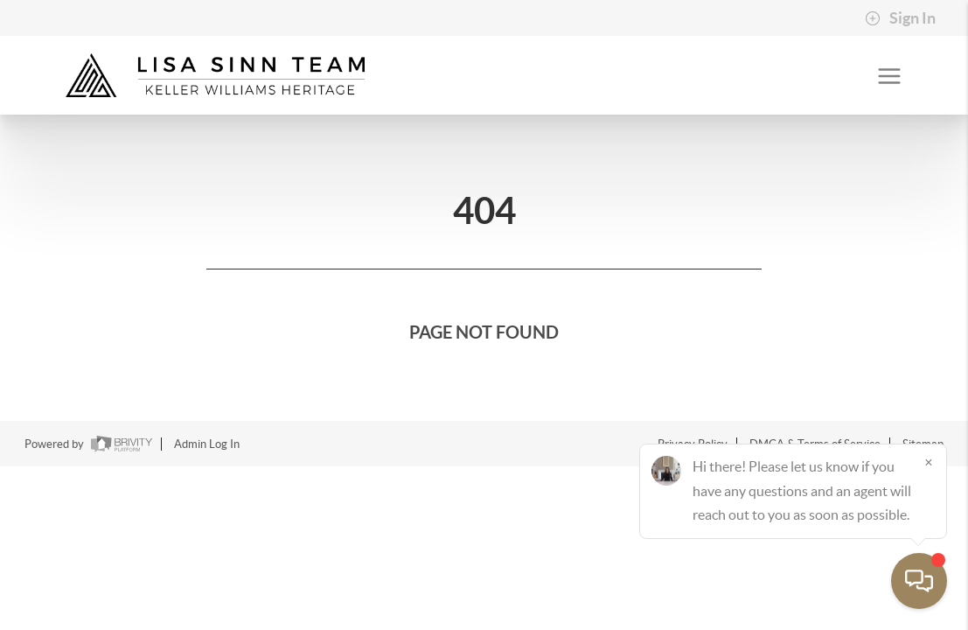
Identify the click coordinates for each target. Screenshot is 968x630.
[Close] (929, 462)
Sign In (900, 18)
